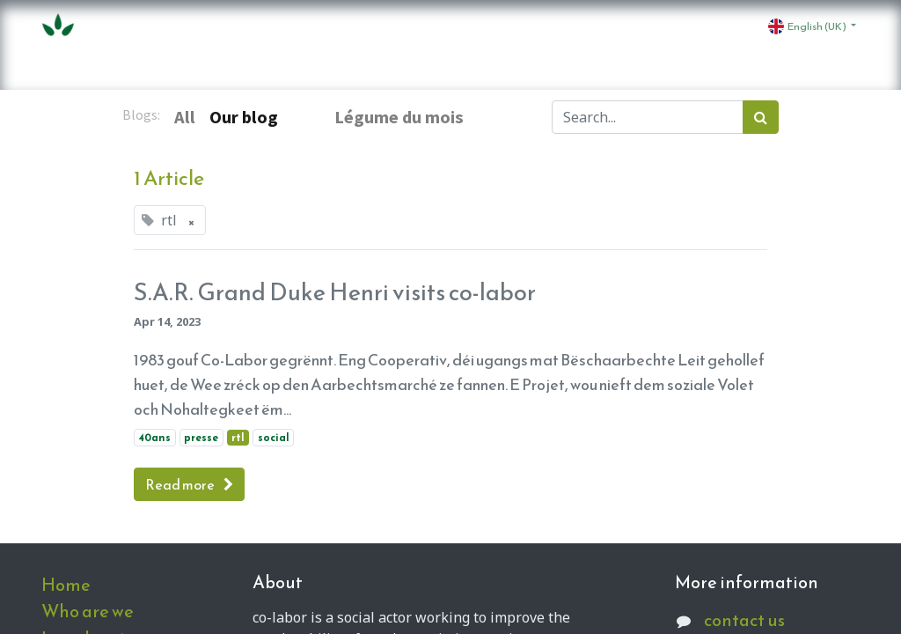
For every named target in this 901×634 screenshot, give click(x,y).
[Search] (761, 117)
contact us (744, 620)
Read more (189, 484)
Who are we (87, 611)
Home (66, 584)
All (184, 117)
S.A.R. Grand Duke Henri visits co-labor (335, 292)
